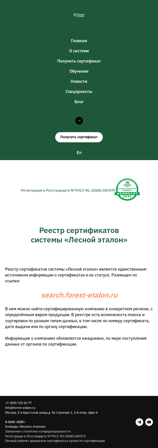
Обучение (79, 71)
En (79, 152)
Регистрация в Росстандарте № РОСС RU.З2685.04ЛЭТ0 (45, 436)
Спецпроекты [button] (79, 91)
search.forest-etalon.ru (79, 295)
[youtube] (149, 422)
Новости (79, 81)
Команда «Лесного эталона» (25, 426)
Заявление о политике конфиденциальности (37, 431)
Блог (79, 101)
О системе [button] (79, 50)
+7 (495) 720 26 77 (18, 403)
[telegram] (79, 121)
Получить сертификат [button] (79, 61)
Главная (79, 40)
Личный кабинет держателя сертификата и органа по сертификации (55, 441)
